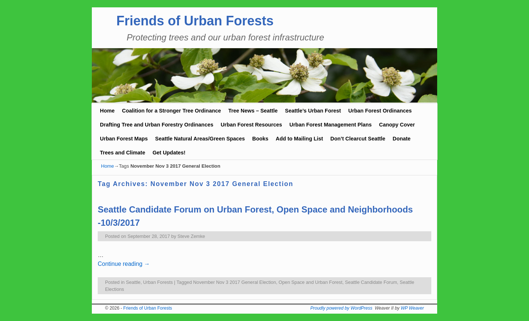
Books (260, 139)
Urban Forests (158, 282)
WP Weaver (412, 308)
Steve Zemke (191, 236)
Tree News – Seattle (252, 111)
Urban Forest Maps (124, 139)
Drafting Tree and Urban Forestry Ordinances (156, 125)
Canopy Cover (397, 125)
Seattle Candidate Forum (371, 282)
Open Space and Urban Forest (310, 282)
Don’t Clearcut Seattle (357, 139)
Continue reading (124, 264)
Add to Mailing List (299, 139)
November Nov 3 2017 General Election (234, 282)
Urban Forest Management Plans (330, 125)
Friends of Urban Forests (195, 20)
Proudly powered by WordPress (341, 308)
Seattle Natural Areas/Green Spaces (200, 139)
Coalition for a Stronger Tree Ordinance (171, 111)
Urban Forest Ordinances (380, 111)
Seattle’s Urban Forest (313, 111)
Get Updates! (169, 153)
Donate (402, 139)
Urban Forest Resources (251, 125)
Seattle (133, 282)
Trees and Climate (122, 153)
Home (107, 111)
